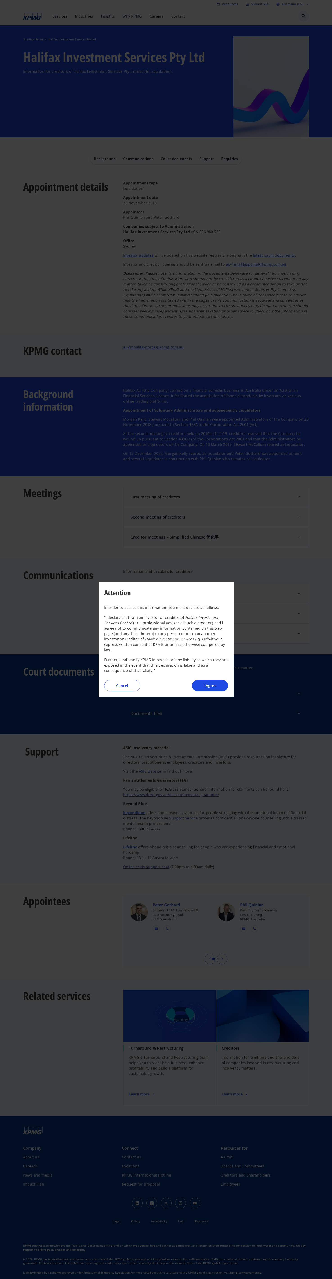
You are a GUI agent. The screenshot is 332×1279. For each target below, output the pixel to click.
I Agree (209, 685)
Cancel (122, 685)
